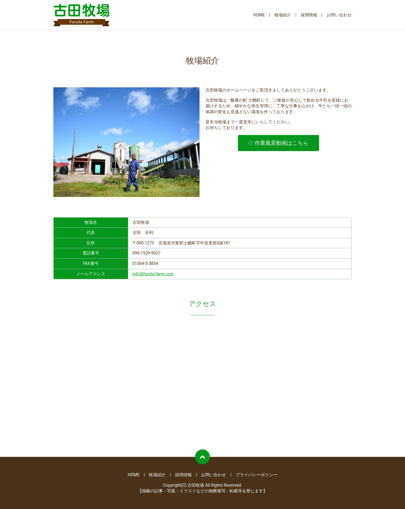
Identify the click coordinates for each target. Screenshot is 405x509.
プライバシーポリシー (256, 474)
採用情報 (309, 15)
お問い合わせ (339, 15)
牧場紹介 (282, 15)
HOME (259, 15)
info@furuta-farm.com (153, 273)
